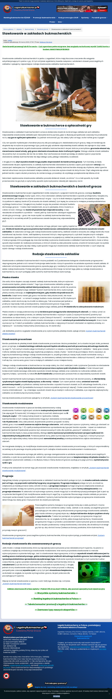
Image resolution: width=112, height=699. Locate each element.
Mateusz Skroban (46, 42)
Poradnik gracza (100, 18)
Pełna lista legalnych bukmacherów (83, 637)
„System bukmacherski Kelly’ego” (16, 583)
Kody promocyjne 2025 (69, 18)
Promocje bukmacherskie (45, 18)
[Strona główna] (8, 29)
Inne (60, 22)
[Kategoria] (19, 29)
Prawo (53, 22)
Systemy (85, 18)
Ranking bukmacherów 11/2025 (18, 18)
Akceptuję (56, 696)
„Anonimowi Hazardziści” (80, 647)
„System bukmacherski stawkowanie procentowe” (71, 398)
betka (10, 40)
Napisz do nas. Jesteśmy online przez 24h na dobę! (56, 687)
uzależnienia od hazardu (20, 665)
